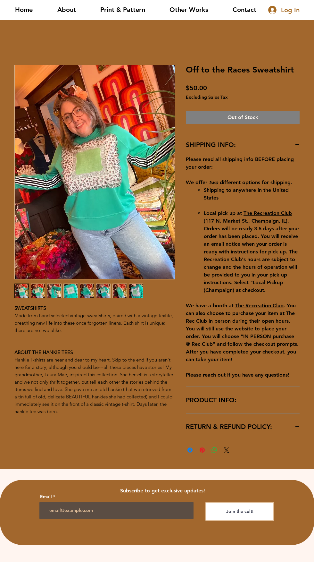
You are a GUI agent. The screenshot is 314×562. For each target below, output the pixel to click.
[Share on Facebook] (190, 450)
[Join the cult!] (239, 511)
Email (46, 496)
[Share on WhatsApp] (214, 450)
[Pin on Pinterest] (202, 450)
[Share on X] (226, 450)
